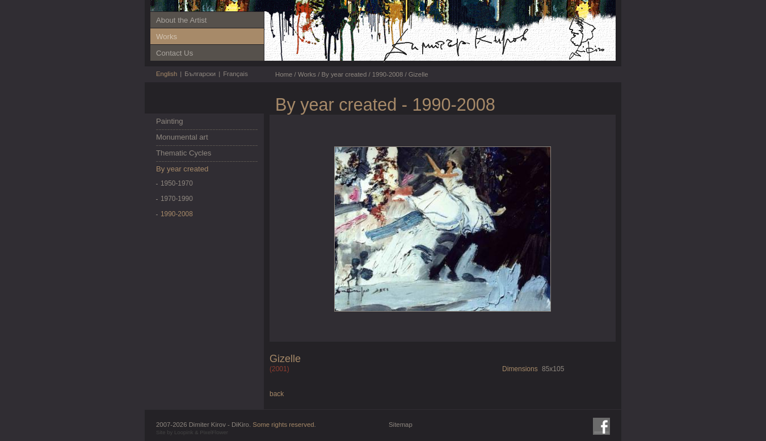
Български (200, 73)
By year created (182, 169)
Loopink (183, 432)
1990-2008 (177, 214)
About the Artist (181, 20)
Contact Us (174, 53)
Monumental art (182, 137)
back (277, 394)
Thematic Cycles (183, 153)
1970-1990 (177, 199)
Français (235, 73)
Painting (169, 121)
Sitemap (401, 424)
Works (166, 36)
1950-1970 (177, 183)
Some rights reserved (283, 424)
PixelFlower (214, 432)
